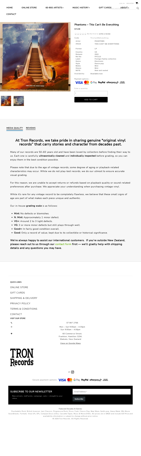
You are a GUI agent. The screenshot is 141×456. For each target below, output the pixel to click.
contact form (63, 275)
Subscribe (79, 430)
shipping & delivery (23, 329)
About (124, 26)
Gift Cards (105, 26)
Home (9, 26)
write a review (104, 52)
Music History (81, 26)
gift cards (17, 323)
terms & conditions (23, 339)
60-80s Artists (55, 26)
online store (19, 318)
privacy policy (20, 334)
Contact (11, 32)
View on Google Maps (70, 374)
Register (130, 3)
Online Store (29, 26)
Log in (122, 3)
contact (16, 345)
